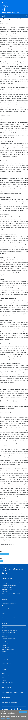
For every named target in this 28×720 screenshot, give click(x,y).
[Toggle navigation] (2, 16)
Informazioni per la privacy (9, 604)
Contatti (4, 606)
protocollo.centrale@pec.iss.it (12, 594)
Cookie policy (5, 608)
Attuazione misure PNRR (8, 618)
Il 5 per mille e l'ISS (7, 664)
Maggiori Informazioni (6, 718)
